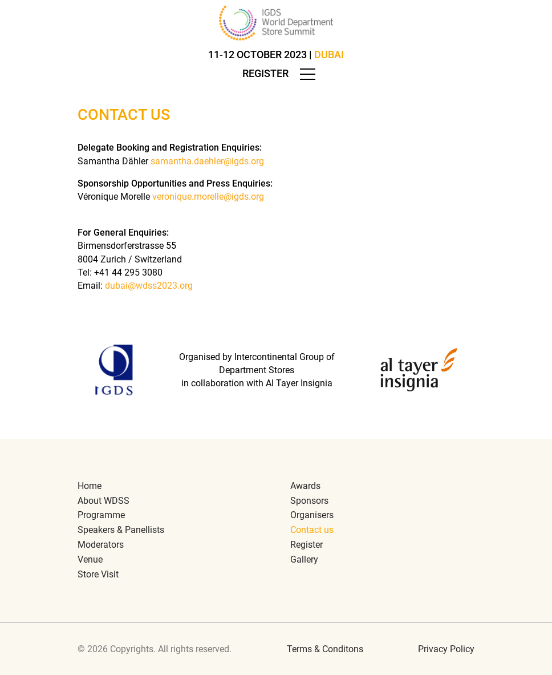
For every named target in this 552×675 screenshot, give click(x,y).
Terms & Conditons (325, 649)
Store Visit (98, 574)
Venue (90, 559)
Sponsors (309, 500)
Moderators (101, 544)
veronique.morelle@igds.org (208, 196)
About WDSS (103, 500)
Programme (101, 515)
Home (90, 485)
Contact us (312, 529)
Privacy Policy (446, 649)
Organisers (312, 515)
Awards (305, 485)
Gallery (304, 559)
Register (265, 73)
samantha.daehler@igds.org (207, 161)
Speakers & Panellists (121, 529)
